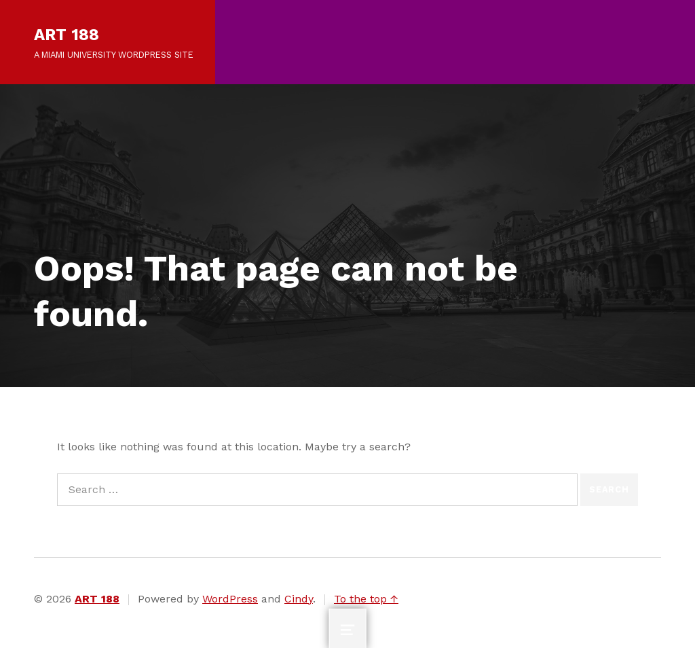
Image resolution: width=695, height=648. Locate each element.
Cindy (298, 598)
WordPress (230, 598)
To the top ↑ (366, 598)
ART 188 (66, 34)
